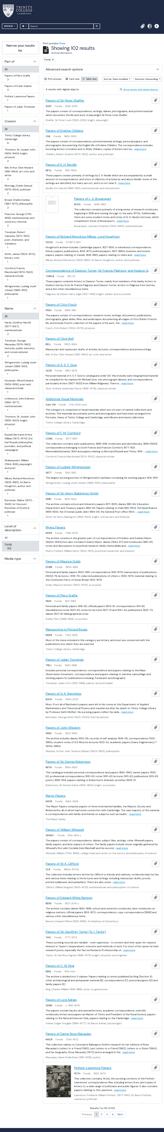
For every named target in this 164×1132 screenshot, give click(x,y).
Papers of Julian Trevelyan (19, 109)
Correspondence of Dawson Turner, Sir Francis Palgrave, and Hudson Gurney (98, 270)
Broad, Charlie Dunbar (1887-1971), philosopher (18, 204)
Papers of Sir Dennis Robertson (68, 762)
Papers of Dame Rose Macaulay (68, 1034)
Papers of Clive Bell (60, 338)
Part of (9, 61)
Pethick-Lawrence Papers (19, 98)
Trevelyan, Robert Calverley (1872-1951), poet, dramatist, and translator (17, 239)
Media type (13, 559)
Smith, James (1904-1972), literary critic (20, 258)
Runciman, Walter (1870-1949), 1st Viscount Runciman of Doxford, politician (18, 508)
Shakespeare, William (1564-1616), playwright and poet (18, 466)
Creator (10, 121)
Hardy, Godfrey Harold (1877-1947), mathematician (17, 328)
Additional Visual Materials (64, 399)
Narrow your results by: (20, 47)
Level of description (13, 528)
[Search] (61, 26)
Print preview (53, 78)
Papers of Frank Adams (18, 88)
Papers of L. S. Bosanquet (92, 199)
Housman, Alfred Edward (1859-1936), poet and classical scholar (18, 386)
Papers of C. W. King (60, 966)
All (6, 69)
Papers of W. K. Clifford (62, 864)
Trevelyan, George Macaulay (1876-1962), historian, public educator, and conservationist (19, 348)
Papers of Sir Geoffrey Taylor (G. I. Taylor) (76, 932)
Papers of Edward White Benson (69, 898)
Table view (89, 78)
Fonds (11, 546)
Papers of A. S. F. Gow (61, 365)
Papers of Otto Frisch (61, 304)
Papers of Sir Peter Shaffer (65, 100)
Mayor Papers (56, 796)
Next (120, 1114)
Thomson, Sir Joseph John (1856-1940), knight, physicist (19, 155)
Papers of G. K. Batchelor (64, 694)
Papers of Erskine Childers (64, 131)
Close (62, 43)
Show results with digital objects (139, 89)
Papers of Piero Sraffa (17, 77)
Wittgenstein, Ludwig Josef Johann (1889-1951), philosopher (20, 292)
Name (9, 308)
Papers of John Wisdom (63, 728)
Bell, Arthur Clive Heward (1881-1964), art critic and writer (19, 173)
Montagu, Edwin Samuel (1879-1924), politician (18, 189)
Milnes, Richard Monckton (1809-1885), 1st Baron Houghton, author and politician (19, 486)
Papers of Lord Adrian (61, 1000)
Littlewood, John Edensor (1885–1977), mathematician (19, 404)
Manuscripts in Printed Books (66, 629)
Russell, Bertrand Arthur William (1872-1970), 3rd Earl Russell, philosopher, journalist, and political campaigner (18, 444)
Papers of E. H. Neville (61, 165)
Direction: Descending (147, 79)
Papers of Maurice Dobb (63, 561)
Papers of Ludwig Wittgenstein (68, 467)
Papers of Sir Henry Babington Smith (72, 493)
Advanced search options (64, 69)
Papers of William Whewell (65, 830)
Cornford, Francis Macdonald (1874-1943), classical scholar (18, 274)
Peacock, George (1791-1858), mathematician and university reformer (19, 220)
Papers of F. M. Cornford (63, 433)
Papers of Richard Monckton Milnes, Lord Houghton (83, 236)
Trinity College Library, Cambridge (17, 139)
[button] (142, 26)
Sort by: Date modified (116, 79)
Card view (73, 78)
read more (140, 149)
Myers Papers (55, 527)
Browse (9, 26)
